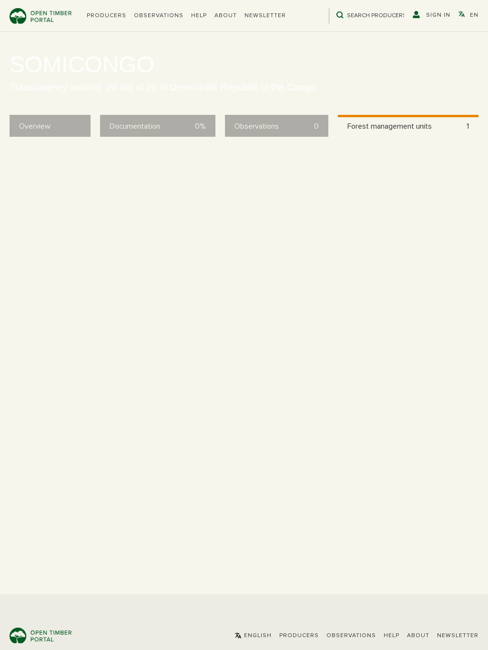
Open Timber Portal (40, 16)
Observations (158, 16)
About (225, 16)
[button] (106, 16)
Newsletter (265, 16)
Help (199, 16)
